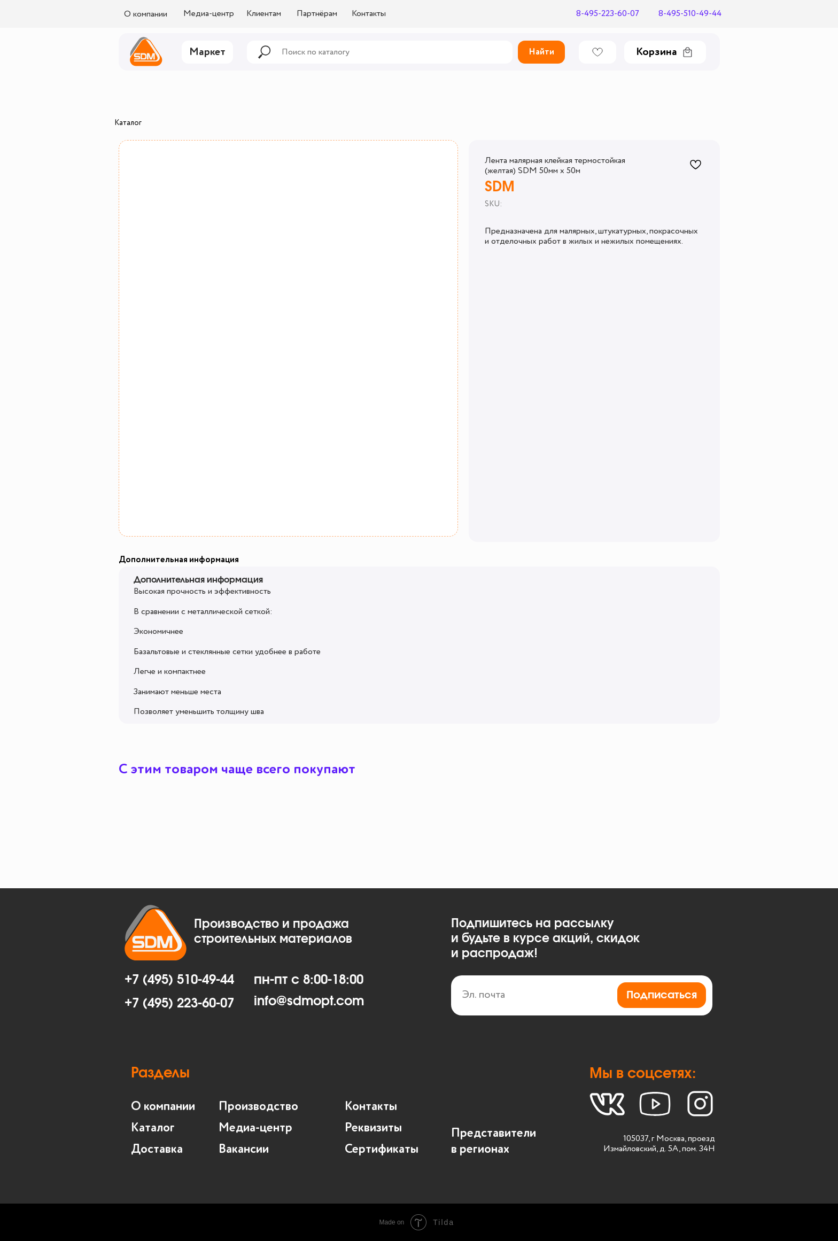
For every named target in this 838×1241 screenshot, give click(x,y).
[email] (581, 995)
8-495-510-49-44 (689, 14)
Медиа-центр (208, 14)
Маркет (207, 52)
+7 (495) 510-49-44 (179, 980)
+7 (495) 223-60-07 (179, 1003)
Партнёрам (317, 14)
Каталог (128, 123)
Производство (258, 1106)
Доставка (157, 1149)
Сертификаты (381, 1149)
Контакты (369, 14)
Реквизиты (373, 1128)
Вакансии (244, 1149)
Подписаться (661, 995)
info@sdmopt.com (309, 1001)
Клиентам (263, 14)
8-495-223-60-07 (607, 14)
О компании (145, 14)
